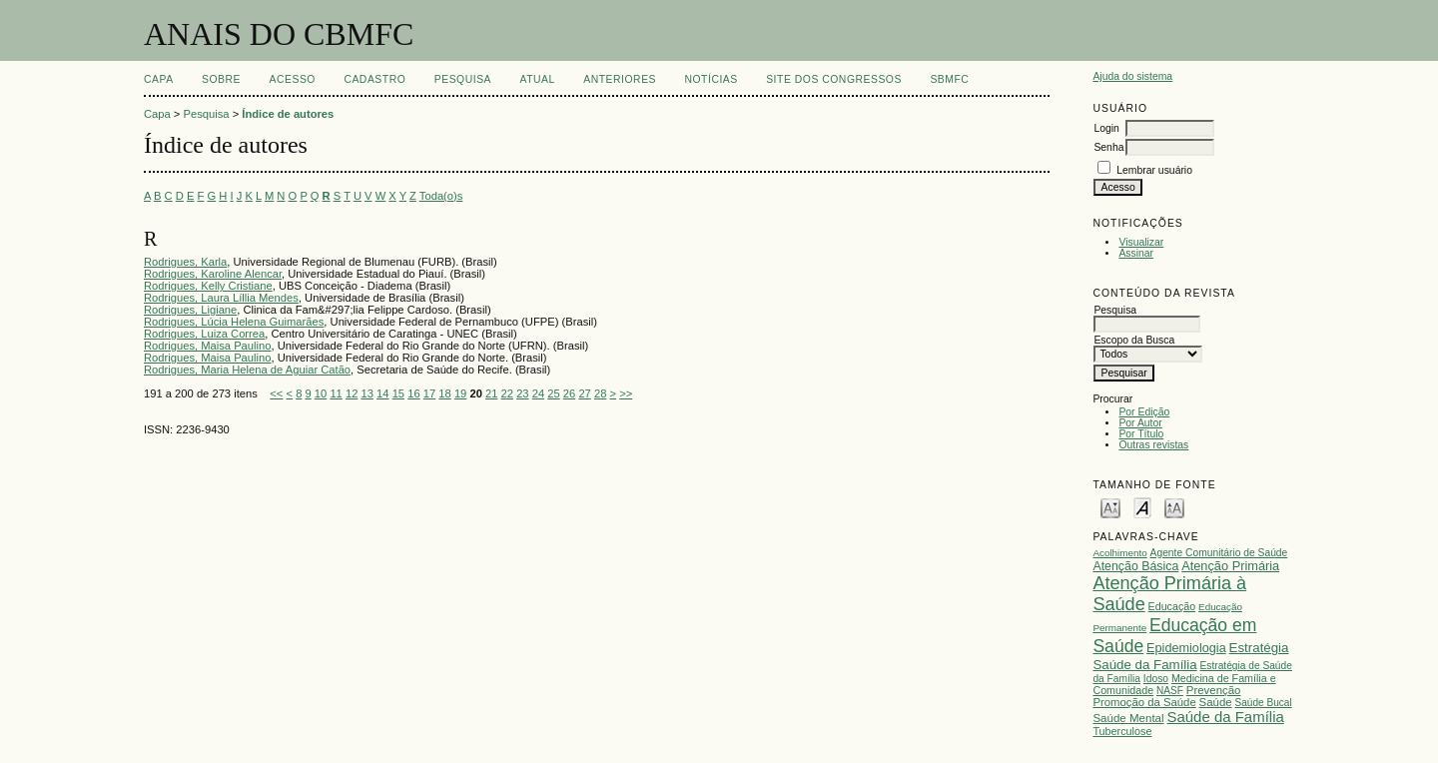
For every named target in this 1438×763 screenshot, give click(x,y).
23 (522, 393)
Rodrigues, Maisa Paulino (207, 346)
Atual (537, 79)
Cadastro (374, 79)
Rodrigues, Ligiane (190, 310)
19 (460, 393)
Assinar (1135, 253)
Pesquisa (462, 79)
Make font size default (1142, 506)
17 (429, 393)
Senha (1108, 147)
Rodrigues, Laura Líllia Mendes (221, 298)
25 (553, 393)
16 (413, 393)
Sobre (221, 79)
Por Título (1140, 433)
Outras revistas (1153, 444)
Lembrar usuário (1154, 170)
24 (538, 393)
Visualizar (1140, 242)
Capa (159, 79)
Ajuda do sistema (1132, 76)
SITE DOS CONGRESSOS (834, 79)
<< (276, 393)
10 (321, 393)
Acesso (293, 79)
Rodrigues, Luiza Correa (204, 334)
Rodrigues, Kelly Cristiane (208, 286)
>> (625, 393)
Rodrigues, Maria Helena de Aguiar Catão (247, 370)
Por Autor (1139, 422)
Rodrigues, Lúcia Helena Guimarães (234, 322)
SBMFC (949, 79)
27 (584, 393)
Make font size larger (1174, 506)
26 (569, 393)
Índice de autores (288, 114)
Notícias (710, 79)
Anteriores (619, 79)
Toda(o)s (441, 196)
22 (507, 393)
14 (382, 393)
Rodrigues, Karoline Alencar (213, 274)
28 (600, 393)
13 (367, 393)
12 (352, 393)
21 (491, 393)
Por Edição (1143, 411)
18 (444, 393)
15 (398, 393)
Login (1105, 128)
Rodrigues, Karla (185, 262)
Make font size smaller (1110, 506)
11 (336, 393)
